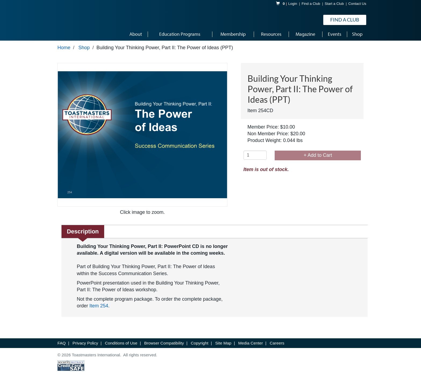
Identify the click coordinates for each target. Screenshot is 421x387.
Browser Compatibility (164, 343)
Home (63, 47)
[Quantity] (255, 155)
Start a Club (334, 4)
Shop (84, 47)
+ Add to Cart (318, 155)
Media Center (251, 343)
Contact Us (357, 4)
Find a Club (311, 4)
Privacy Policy (85, 343)
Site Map (224, 343)
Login (292, 4)
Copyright (200, 343)
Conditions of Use (122, 343)
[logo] (73, 20)
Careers (277, 343)
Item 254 (98, 305)
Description (83, 231)
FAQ (62, 343)
